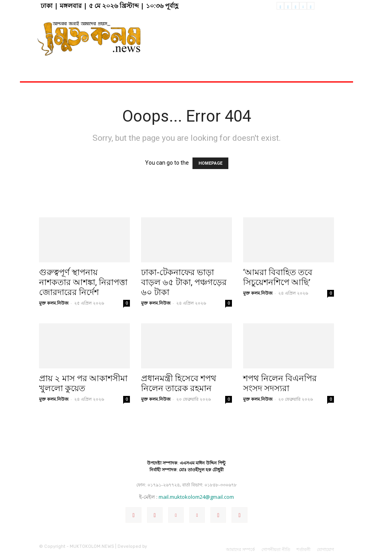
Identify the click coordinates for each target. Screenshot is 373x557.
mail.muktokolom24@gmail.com (196, 496)
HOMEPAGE (210, 163)
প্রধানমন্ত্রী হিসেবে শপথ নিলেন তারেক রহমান (178, 383)
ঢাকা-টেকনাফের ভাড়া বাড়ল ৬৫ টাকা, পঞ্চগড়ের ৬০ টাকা (184, 282)
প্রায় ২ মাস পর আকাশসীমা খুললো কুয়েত (83, 383)
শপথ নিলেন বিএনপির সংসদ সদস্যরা (280, 383)
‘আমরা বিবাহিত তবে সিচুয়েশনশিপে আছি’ (277, 277)
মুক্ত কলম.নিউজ (54, 303)
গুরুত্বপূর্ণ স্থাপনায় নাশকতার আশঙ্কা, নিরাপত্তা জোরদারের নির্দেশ (83, 282)
